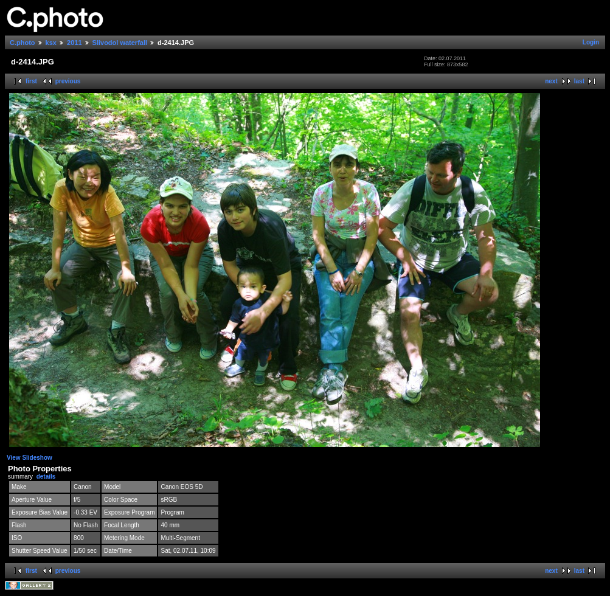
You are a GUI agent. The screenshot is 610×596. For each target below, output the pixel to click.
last (579, 81)
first (31, 81)
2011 (74, 42)
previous (68, 81)
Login (591, 42)
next (551, 81)
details (46, 476)
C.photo (22, 42)
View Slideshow (29, 457)
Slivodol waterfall (119, 42)
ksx (51, 42)
